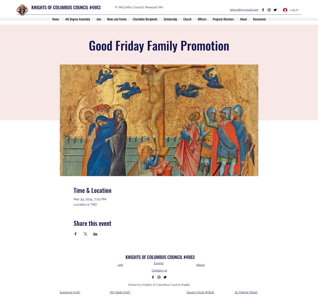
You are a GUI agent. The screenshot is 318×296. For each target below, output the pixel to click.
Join (120, 265)
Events (158, 263)
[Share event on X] (85, 234)
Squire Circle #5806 (200, 292)
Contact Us (159, 270)
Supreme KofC (70, 292)
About (200, 265)
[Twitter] (275, 10)
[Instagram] (269, 10)
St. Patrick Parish (246, 292)
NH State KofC (120, 292)
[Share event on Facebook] (75, 234)
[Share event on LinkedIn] (95, 234)
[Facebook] (263, 10)
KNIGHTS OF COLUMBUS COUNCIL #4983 (66, 7)
